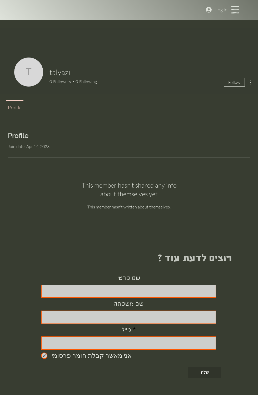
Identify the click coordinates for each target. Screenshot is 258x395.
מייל (126, 330)
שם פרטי (128, 278)
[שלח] (204, 372)
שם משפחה (128, 304)
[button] (235, 9)
